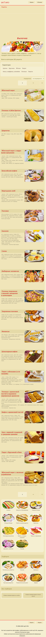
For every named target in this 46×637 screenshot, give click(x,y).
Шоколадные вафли (23, 351)
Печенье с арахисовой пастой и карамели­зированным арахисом (22, 394)
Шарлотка (23, 131)
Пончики (23, 211)
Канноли (23, 231)
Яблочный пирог (23, 90)
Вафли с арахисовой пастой (23, 412)
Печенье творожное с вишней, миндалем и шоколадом (22, 293)
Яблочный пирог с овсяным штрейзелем (22, 473)
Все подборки (7, 589)
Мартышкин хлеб (23, 191)
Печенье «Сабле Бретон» (23, 110)
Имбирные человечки (23, 271)
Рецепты (4, 7)
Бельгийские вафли (23, 171)
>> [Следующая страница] (33, 83)
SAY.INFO (5, 2)
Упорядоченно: (28, 78)
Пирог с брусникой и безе (23, 452)
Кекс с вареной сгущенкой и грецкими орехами (22, 433)
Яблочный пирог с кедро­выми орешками (22, 152)
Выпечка (22, 38)
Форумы (31, 2)
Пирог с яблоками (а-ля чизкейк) (22, 373)
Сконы (23, 251)
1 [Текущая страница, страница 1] (22, 83)
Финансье (23, 331)
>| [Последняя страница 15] (42, 83)
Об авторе (40, 2)
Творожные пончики (23, 311)
